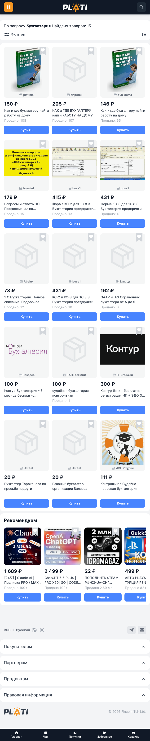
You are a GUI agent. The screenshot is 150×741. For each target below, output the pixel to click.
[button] (16, 735)
